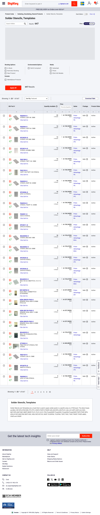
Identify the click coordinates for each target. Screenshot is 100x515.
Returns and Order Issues (55, 461)
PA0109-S (23, 170)
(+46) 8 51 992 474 (10, 483)
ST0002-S (23, 343)
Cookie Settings (86, 512)
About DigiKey (6, 454)
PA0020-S (23, 181)
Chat (5, 480)
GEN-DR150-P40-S (27, 310)
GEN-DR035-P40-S (27, 300)
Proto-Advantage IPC (77, 139)
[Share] (92, 14)
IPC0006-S (24, 192)
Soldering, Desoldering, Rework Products (30, 14)
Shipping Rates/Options (54, 459)
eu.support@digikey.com (11, 486)
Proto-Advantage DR (77, 292)
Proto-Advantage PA (77, 118)
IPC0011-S (24, 225)
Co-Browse (7, 489)
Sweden (15, 512)
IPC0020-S (24, 138)
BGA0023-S (24, 279)
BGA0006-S (24, 236)
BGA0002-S (24, 247)
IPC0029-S (24, 258)
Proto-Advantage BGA (77, 238)
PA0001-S (23, 214)
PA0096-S (23, 127)
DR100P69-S (24, 290)
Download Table (90, 98)
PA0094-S (23, 116)
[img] (13, 4)
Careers (4, 461)
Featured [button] (31, 98)
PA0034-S (23, 203)
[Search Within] (14, 23)
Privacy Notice (57, 443)
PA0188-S (23, 159)
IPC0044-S (24, 269)
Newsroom (5, 468)
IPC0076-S (24, 366)
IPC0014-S (24, 148)
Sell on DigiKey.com (8, 459)
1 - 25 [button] (11, 98)
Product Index (9, 14)
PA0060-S (23, 376)
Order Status (51, 456)
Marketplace (6, 456)
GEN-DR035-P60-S (27, 321)
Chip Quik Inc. (24, 120)
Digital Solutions (7, 466)
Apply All (13, 88)
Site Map (5, 464)
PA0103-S (23, 355)
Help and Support (52, 454)
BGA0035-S (24, 332)
